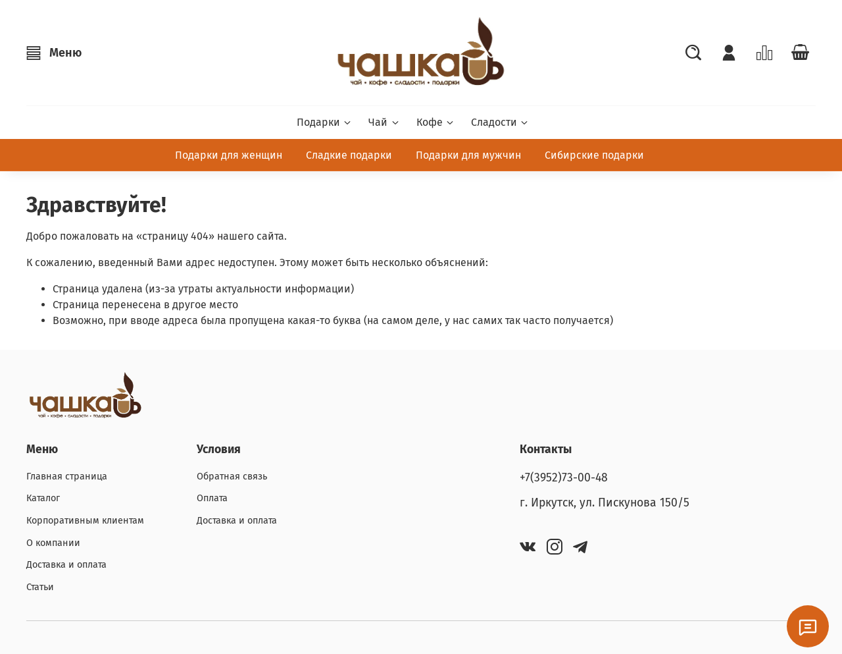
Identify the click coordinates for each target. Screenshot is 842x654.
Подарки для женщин (228, 155)
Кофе (435, 122)
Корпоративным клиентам (85, 520)
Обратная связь (232, 476)
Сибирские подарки (594, 155)
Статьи (40, 587)
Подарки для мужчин (468, 155)
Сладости (500, 122)
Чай (384, 122)
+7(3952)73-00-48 (564, 478)
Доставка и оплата (66, 564)
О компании (53, 543)
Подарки (325, 122)
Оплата (212, 498)
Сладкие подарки (349, 155)
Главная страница (66, 476)
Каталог (43, 498)
